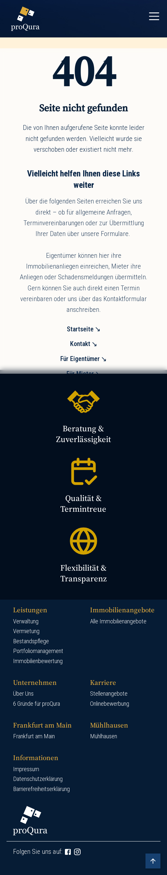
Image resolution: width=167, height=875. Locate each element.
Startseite (80, 329)
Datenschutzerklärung (38, 779)
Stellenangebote (109, 693)
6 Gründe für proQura (36, 703)
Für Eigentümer (80, 359)
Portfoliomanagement (38, 651)
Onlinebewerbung (109, 703)
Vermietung (26, 631)
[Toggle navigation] (154, 16)
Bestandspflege (31, 641)
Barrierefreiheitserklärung (41, 789)
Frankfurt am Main (34, 736)
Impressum (26, 769)
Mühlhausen (103, 736)
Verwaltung (25, 621)
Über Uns (23, 693)
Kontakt (80, 344)
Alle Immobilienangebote (118, 621)
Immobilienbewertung (38, 661)
